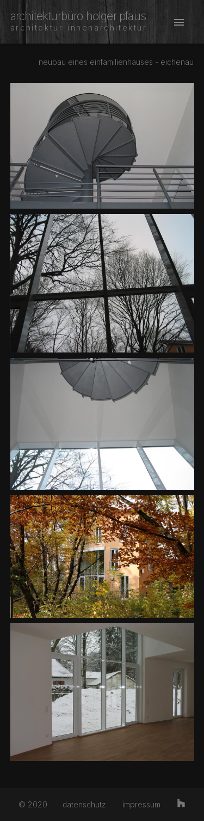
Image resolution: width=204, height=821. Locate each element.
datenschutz (84, 804)
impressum (141, 804)
